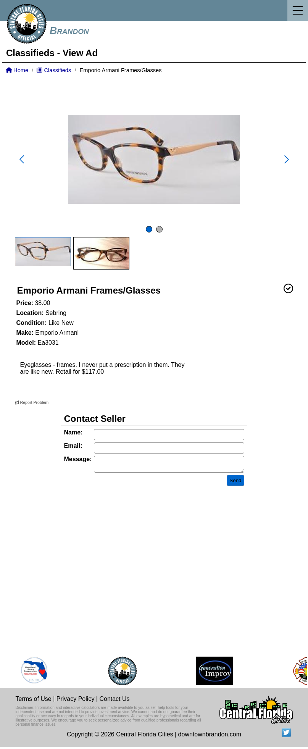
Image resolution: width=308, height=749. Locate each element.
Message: (78, 459)
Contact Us (114, 701)
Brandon (69, 30)
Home (17, 70)
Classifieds (30, 53)
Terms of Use (34, 701)
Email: (73, 445)
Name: (73, 432)
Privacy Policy (75, 701)
